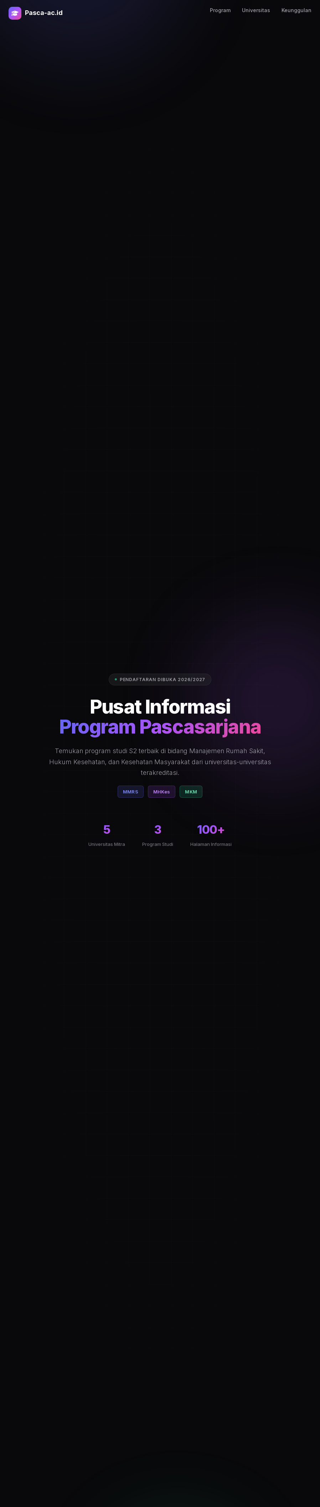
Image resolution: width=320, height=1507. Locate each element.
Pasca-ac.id (36, 13)
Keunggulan (296, 10)
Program (220, 10)
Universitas (256, 10)
